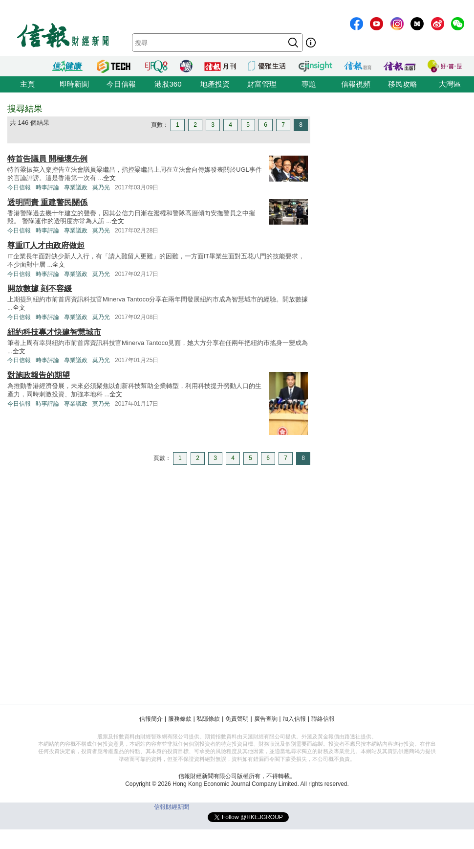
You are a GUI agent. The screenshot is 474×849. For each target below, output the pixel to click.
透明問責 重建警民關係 (47, 202)
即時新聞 (74, 84)
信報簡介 (151, 718)
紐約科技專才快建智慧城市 (54, 332)
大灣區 (450, 84)
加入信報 (294, 718)
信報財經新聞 (171, 806)
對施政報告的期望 (38, 375)
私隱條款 (208, 718)
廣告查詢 (266, 718)
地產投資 (215, 84)
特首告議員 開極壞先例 (47, 159)
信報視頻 (355, 84)
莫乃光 (101, 187)
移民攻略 (402, 84)
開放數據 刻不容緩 (39, 288)
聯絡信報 (323, 718)
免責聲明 (237, 718)
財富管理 (262, 84)
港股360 (167, 84)
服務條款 (180, 718)
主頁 (27, 84)
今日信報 (121, 84)
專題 (309, 84)
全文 (109, 178)
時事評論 (47, 187)
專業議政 (75, 187)
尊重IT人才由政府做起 (46, 245)
